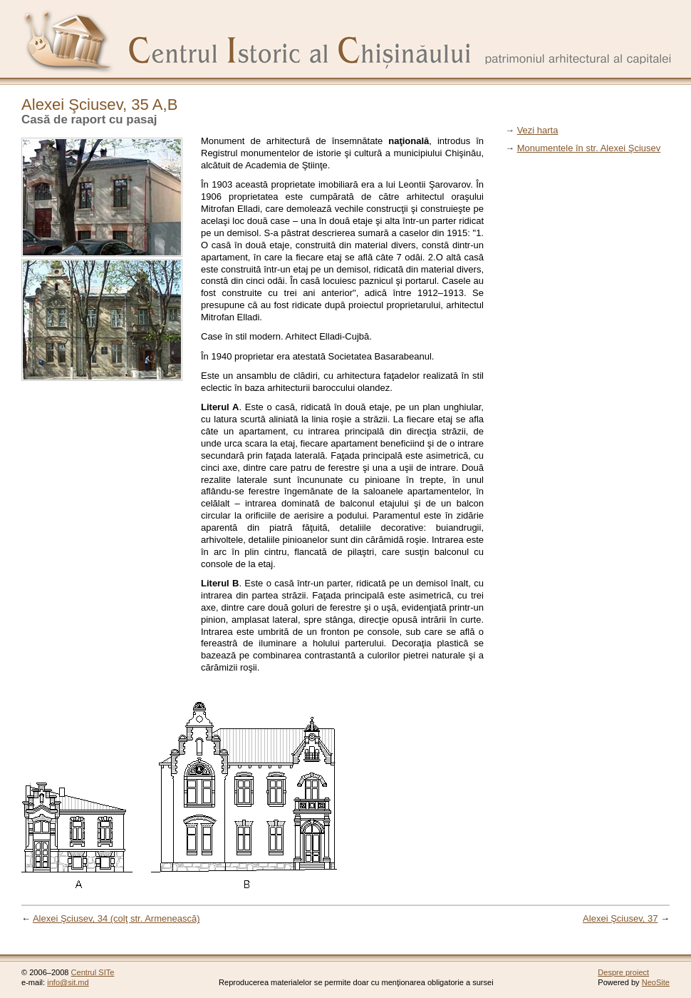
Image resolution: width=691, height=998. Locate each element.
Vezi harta (537, 130)
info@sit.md (68, 982)
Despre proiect (623, 972)
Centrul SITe (93, 972)
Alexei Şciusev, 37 (620, 918)
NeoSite (656, 982)
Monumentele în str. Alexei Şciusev (589, 148)
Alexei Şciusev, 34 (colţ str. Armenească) (116, 918)
